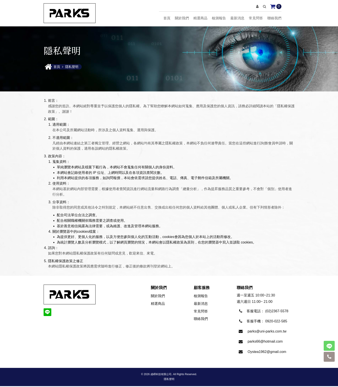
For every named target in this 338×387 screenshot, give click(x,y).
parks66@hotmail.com (265, 342)
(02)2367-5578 (276, 312)
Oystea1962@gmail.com (266, 352)
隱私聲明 (169, 380)
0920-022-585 (276, 322)
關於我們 (182, 18)
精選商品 (200, 18)
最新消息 (237, 18)
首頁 (166, 18)
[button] (257, 6)
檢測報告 (219, 18)
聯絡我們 (274, 18)
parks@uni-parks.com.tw (266, 332)
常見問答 (256, 18)
